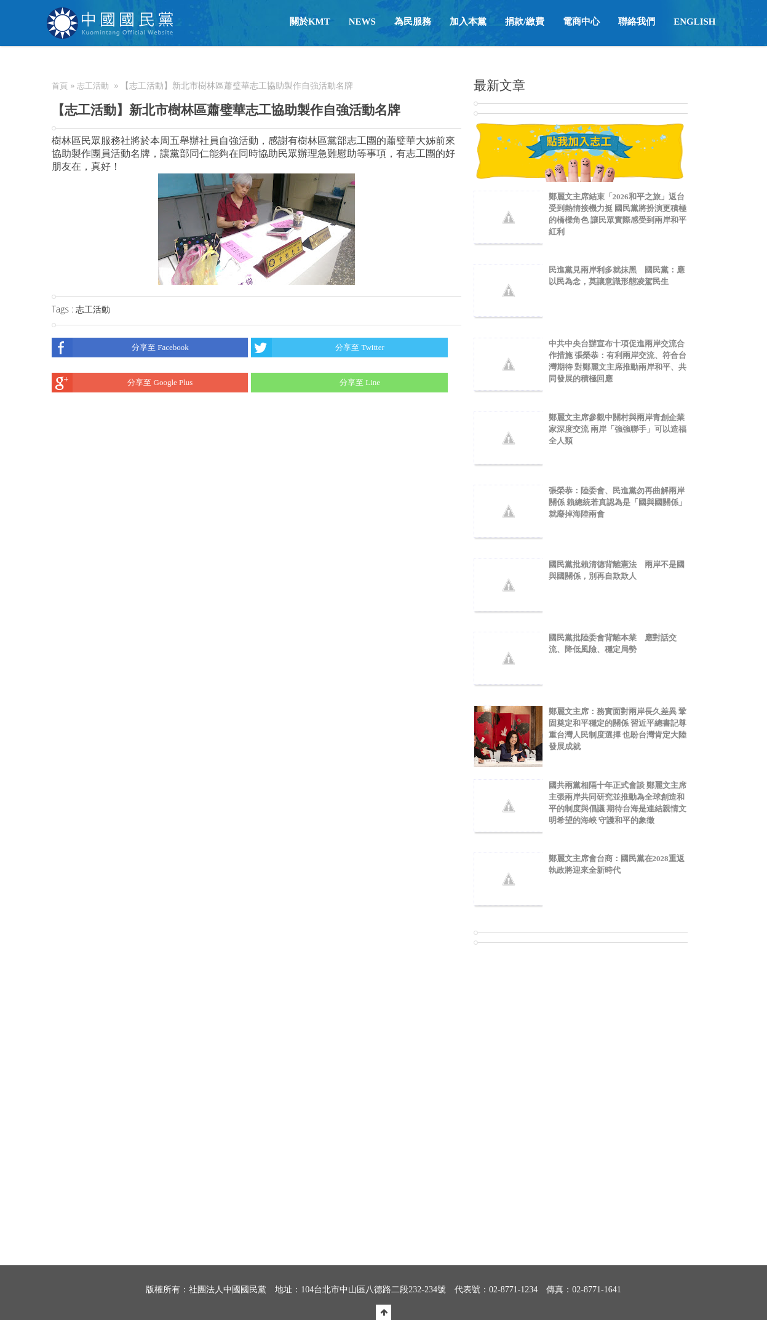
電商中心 (581, 21)
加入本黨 (468, 21)
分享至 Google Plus (122, 382)
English (694, 21)
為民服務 (412, 21)
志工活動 (93, 85)
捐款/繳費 (524, 21)
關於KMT (310, 21)
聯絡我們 (636, 21)
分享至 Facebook (120, 347)
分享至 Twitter (317, 347)
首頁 (60, 85)
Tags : (64, 309)
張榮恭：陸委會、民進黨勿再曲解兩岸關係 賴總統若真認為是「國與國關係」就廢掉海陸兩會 (617, 502)
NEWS (362, 21)
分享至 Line (315, 382)
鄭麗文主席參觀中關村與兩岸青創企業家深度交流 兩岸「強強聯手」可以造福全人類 (617, 429)
